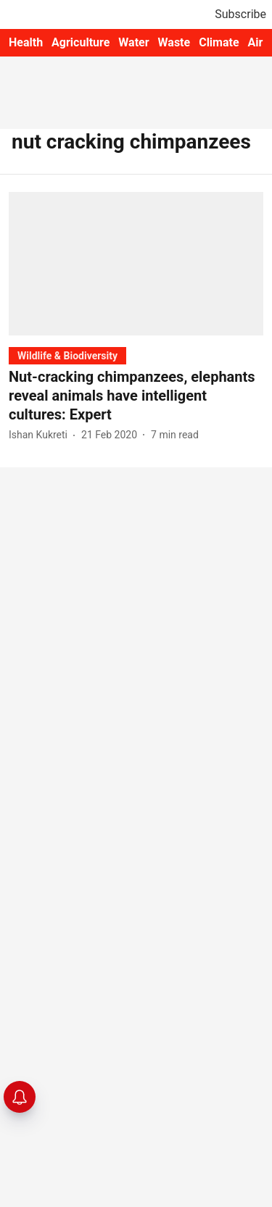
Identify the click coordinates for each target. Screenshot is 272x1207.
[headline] (136, 395)
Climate (219, 42)
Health (26, 42)
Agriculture (80, 42)
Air (255, 42)
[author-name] (41, 435)
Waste (174, 42)
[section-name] (67, 355)
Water (133, 42)
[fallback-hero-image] (136, 263)
